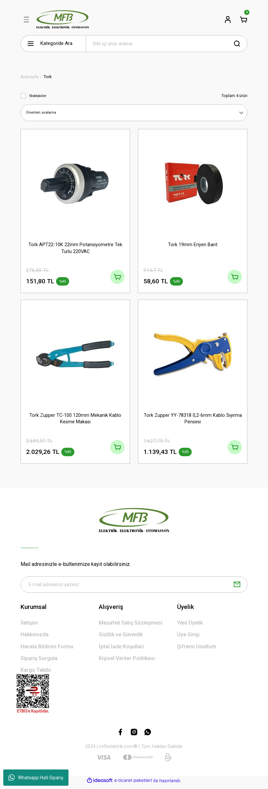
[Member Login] (228, 19)
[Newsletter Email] (134, 588)
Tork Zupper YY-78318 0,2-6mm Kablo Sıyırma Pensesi (192, 420)
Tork (47, 76)
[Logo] (62, 19)
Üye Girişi (188, 638)
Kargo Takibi (36, 674)
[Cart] (243, 19)
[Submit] (237, 588)
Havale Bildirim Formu (47, 650)
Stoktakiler (37, 95)
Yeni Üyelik (190, 627)
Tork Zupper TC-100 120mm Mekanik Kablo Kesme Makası (75, 420)
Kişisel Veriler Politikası (127, 662)
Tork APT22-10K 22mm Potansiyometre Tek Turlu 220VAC (75, 248)
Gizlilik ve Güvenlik (121, 638)
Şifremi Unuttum (196, 650)
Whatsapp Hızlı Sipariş (35, 777)
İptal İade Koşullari (121, 650)
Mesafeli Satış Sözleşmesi (130, 627)
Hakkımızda (35, 638)
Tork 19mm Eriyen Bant (192, 244)
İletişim (29, 627)
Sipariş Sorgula (39, 662)
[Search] (166, 43)
